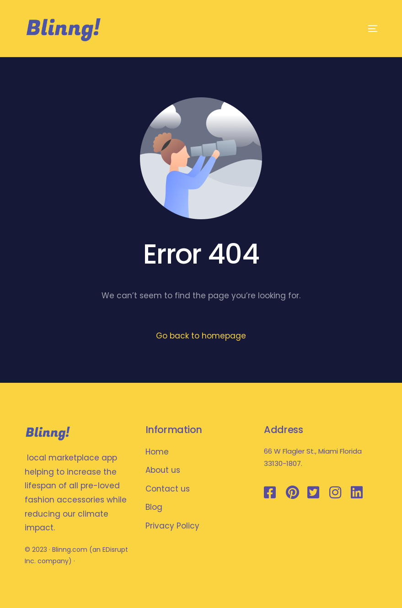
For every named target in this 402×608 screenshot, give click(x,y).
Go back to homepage (201, 335)
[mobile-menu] (362, 28)
